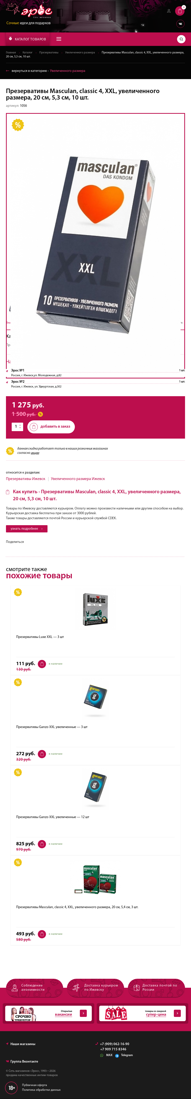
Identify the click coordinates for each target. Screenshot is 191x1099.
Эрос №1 (18, 370)
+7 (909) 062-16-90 (112, 1044)
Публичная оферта (34, 1085)
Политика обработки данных (41, 1090)
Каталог (28, 52)
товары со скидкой (140, 1013)
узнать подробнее (27, 529)
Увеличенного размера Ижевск (78, 479)
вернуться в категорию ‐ (45, 71)
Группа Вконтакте (22, 1062)
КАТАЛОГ (27, 38)
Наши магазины (20, 1044)
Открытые (46, 1013)
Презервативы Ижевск (25, 479)
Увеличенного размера (81, 52)
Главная (11, 52)
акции (35, 453)
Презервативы (49, 52)
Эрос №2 (18, 382)
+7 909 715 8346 (113, 1050)
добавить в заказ (50, 427)
